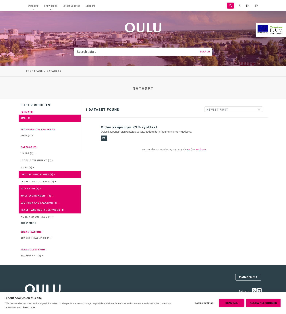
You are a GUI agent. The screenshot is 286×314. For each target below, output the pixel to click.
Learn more (29, 307)
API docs (200, 149)
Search (205, 51)
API (188, 149)
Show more (28, 223)
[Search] (230, 6)
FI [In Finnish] (240, 5)
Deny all (231, 303)
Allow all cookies (263, 303)
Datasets (33, 5)
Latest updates (71, 5)
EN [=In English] (247, 5)
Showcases (50, 5)
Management (248, 277)
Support (90, 5)
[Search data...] (136, 52)
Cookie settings (203, 303)
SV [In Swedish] (256, 5)
